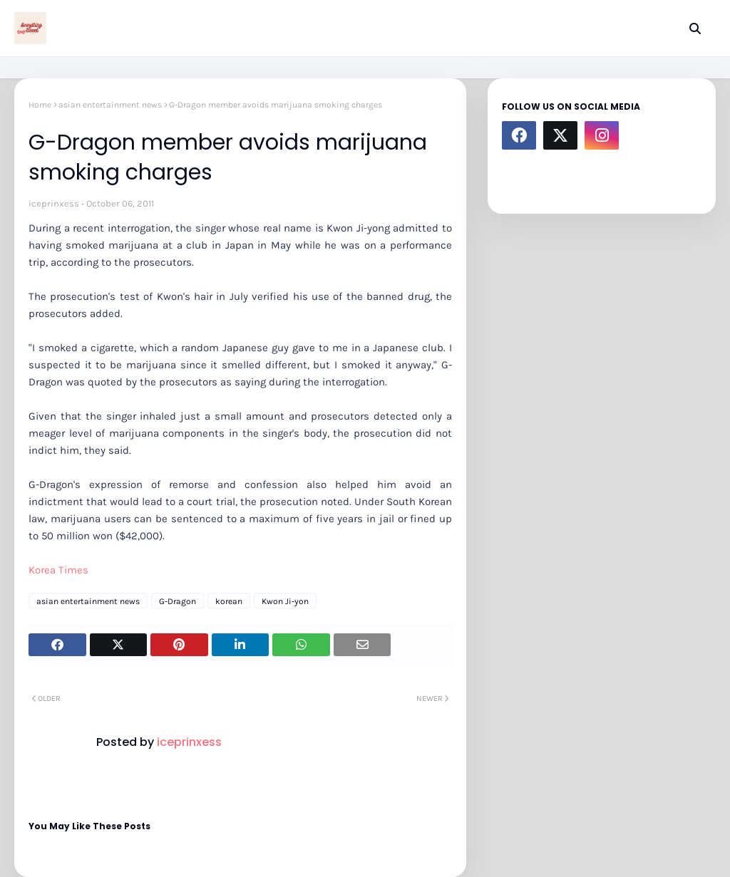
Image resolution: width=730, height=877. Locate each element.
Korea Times (58, 570)
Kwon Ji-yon (285, 601)
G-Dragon (177, 601)
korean (228, 601)
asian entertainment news (110, 105)
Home (40, 105)
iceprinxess (54, 203)
